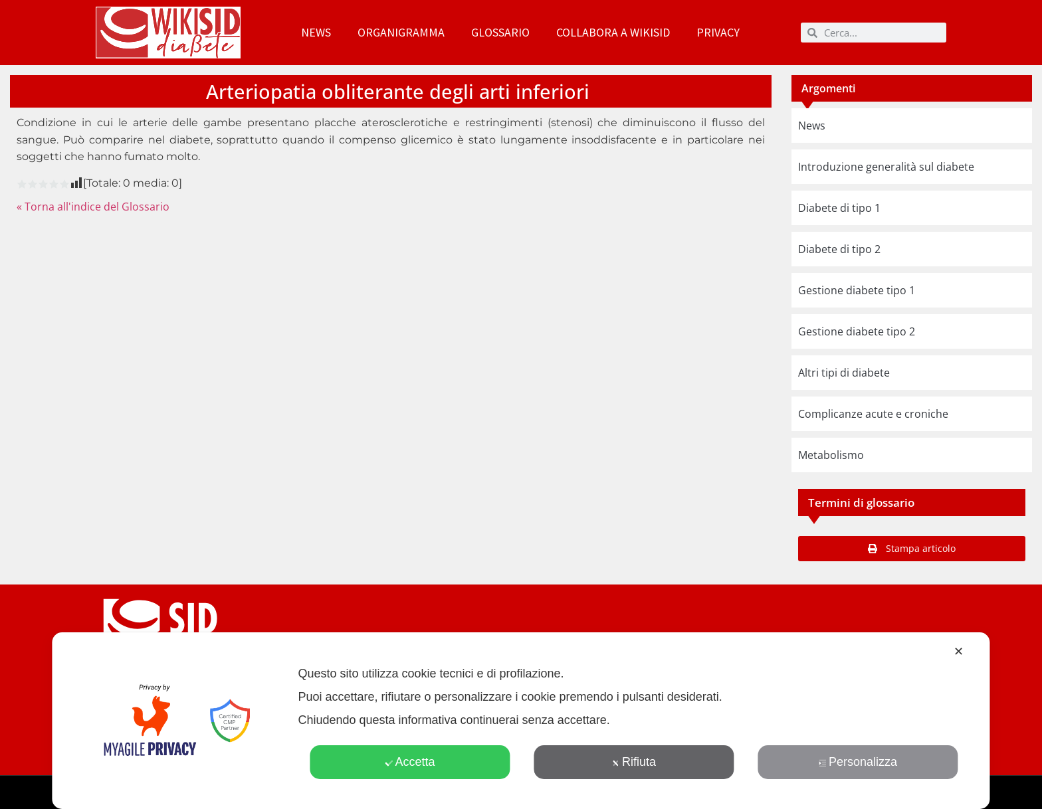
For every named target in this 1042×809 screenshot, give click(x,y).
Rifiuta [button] (634, 761)
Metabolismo (831, 455)
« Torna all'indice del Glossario (93, 206)
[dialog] (521, 720)
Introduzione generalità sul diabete (886, 166)
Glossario (500, 32)
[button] (911, 548)
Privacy (718, 32)
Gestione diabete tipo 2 (856, 331)
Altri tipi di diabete (844, 372)
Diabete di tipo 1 (839, 208)
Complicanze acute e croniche (873, 413)
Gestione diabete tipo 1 (856, 290)
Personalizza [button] (858, 761)
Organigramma (401, 32)
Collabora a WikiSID (613, 32)
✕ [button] (959, 651)
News (316, 32)
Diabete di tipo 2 (839, 249)
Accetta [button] (410, 761)
